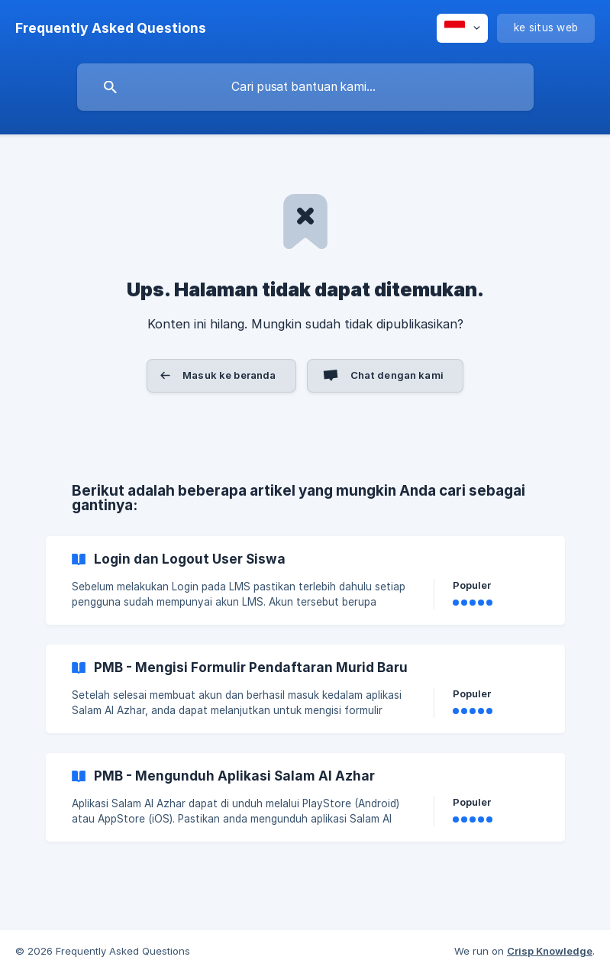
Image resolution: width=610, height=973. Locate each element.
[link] (305, 580)
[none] (110, 28)
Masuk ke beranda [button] (229, 375)
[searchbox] (305, 87)
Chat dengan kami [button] (397, 375)
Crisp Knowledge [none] (549, 951)
